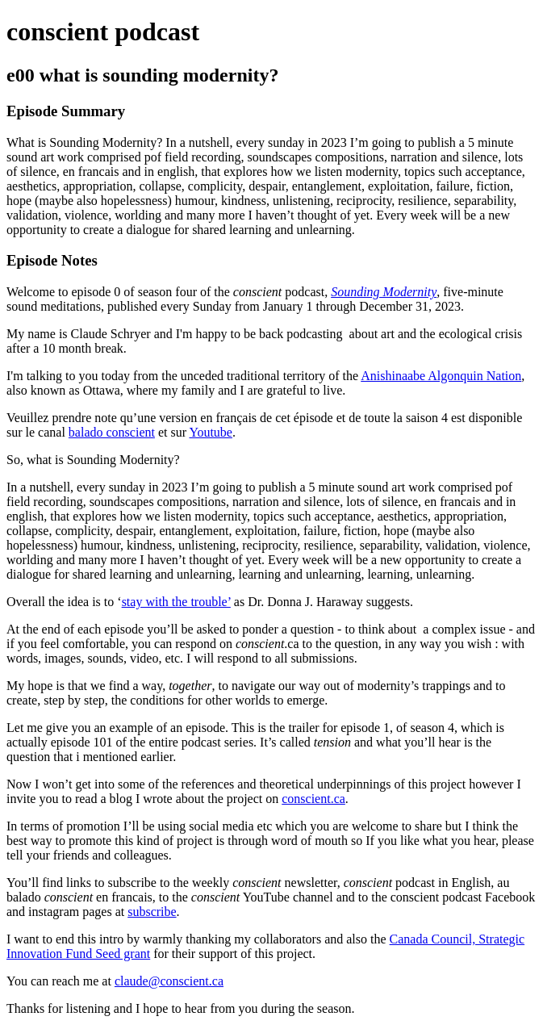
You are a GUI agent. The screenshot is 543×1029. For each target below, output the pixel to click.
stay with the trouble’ (176, 602)
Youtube (210, 432)
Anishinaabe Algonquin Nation (441, 376)
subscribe (151, 911)
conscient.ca (313, 798)
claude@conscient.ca (169, 981)
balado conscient (112, 432)
